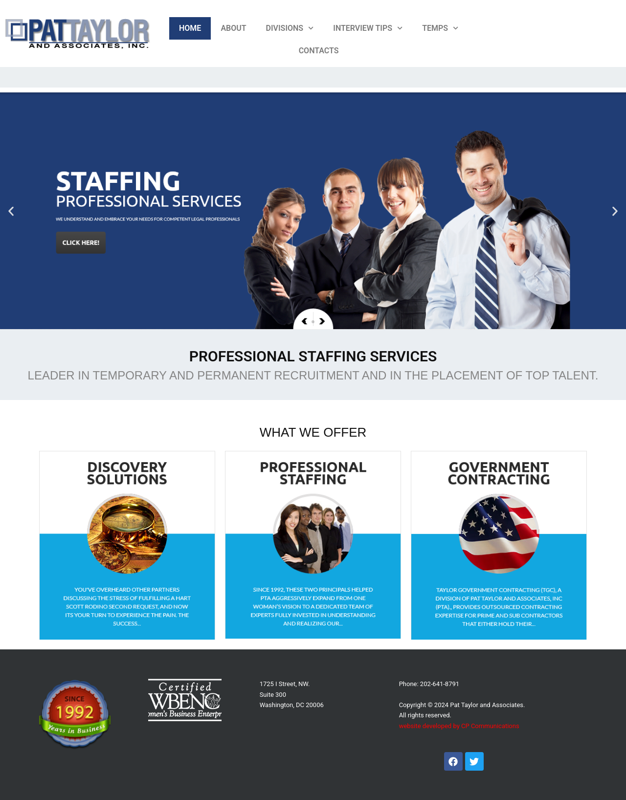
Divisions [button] (290, 28)
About (233, 28)
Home (190, 28)
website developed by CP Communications (459, 726)
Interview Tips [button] (367, 28)
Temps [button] (440, 28)
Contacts (319, 50)
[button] (11, 211)
